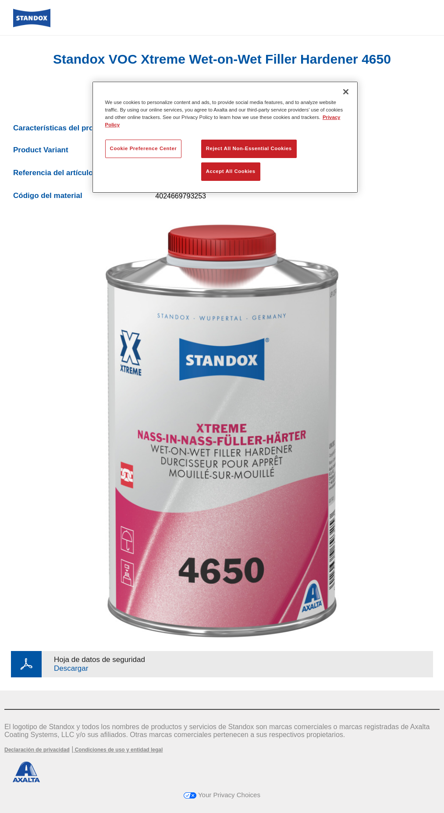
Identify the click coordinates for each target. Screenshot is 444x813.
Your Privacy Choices (222, 795)
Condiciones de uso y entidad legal (118, 750)
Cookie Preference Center (143, 148)
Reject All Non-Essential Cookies (249, 148)
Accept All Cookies (231, 171)
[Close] (345, 91)
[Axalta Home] (31, 24)
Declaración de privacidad (37, 750)
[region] (225, 137)
